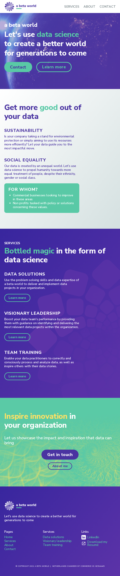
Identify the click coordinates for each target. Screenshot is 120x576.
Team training (52, 545)
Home (8, 537)
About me (60, 466)
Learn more (54, 67)
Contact (18, 67)
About (8, 545)
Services (10, 541)
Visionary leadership (57, 541)
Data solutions (53, 537)
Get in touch (60, 454)
